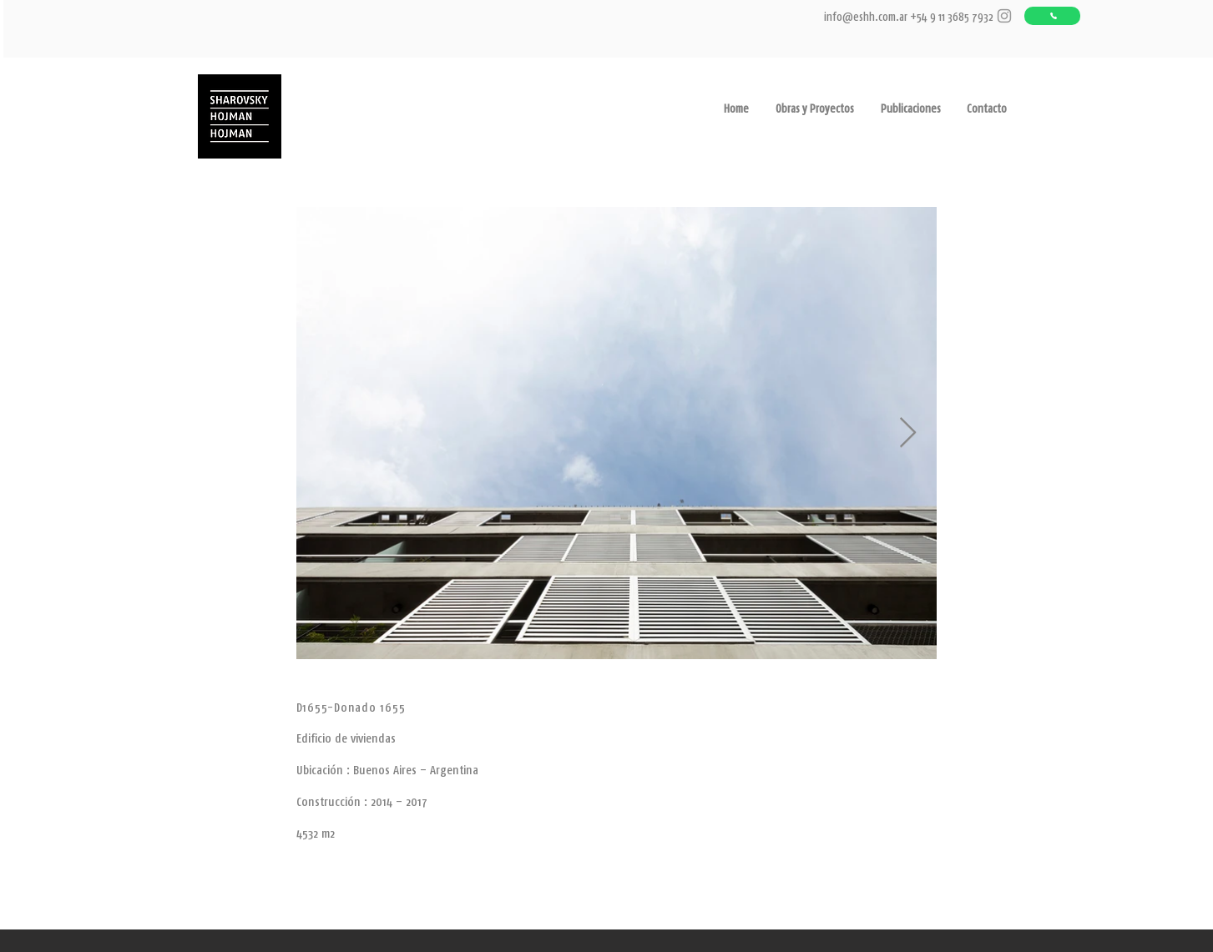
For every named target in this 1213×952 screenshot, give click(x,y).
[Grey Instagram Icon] (1004, 16)
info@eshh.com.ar (865, 16)
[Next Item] (907, 433)
